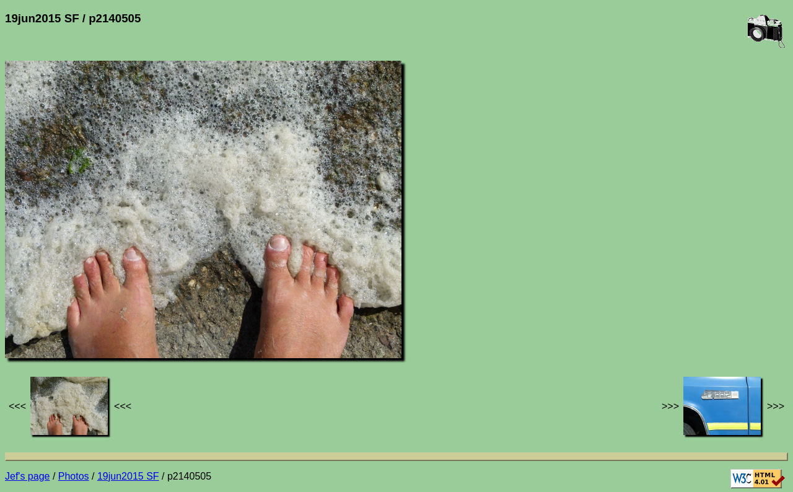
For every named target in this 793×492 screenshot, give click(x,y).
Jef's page (27, 476)
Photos (73, 476)
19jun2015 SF (128, 476)
